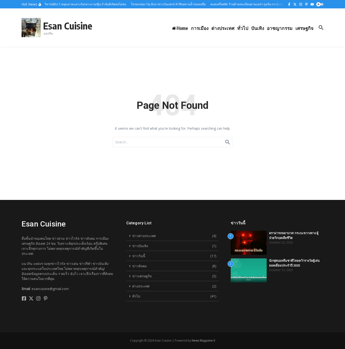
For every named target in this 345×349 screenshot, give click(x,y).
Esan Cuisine (67, 26)
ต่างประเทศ (222, 28)
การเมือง (199, 28)
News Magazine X (203, 340)
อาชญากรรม (280, 28)
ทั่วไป (242, 28)
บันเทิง (257, 28)
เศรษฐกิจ (304, 28)
